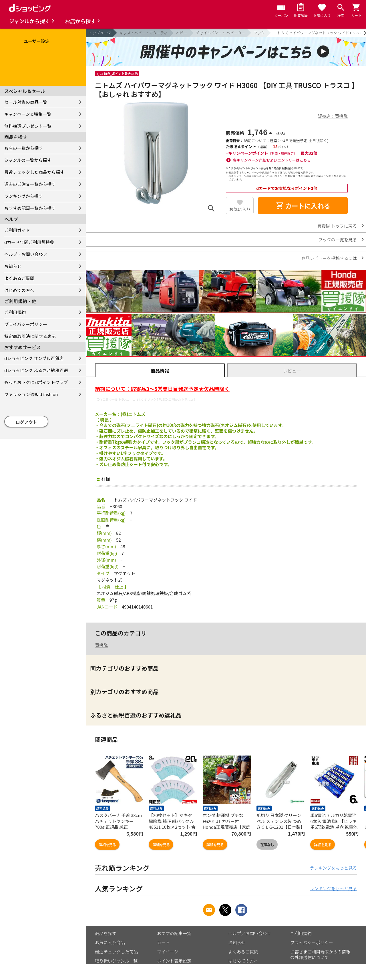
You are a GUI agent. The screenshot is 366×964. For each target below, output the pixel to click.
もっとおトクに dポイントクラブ (36, 382)
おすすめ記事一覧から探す (30, 208)
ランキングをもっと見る (333, 868)
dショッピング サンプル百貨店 (33, 358)
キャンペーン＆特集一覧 (27, 114)
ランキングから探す (23, 196)
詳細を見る (107, 844)
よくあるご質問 (19, 278)
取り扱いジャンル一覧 (116, 961)
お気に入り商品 (110, 942)
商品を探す (105, 933)
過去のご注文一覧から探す (30, 184)
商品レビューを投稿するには (329, 258)
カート (163, 942)
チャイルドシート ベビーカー (220, 32)
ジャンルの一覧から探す (27, 160)
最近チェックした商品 (116, 952)
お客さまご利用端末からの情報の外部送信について (320, 954)
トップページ (100, 32)
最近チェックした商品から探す (34, 172)
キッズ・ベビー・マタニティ (144, 32)
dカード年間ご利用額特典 (29, 242)
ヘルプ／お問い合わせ (25, 254)
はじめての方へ (19, 290)
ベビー (181, 32)
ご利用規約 (15, 312)
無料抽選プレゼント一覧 (27, 126)
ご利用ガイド (17, 230)
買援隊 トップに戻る (337, 226)
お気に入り (239, 209)
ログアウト (26, 422)
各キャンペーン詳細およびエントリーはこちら (272, 160)
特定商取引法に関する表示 (30, 336)
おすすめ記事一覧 (174, 933)
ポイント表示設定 (174, 961)
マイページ (167, 952)
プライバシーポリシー (25, 324)
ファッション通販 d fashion (31, 394)
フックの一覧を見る (337, 239)
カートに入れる (302, 205)
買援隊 (101, 645)
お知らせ (12, 266)
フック (259, 32)
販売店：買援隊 (333, 116)
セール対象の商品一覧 (25, 102)
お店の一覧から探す (23, 148)
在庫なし (267, 844)
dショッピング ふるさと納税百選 (36, 370)
